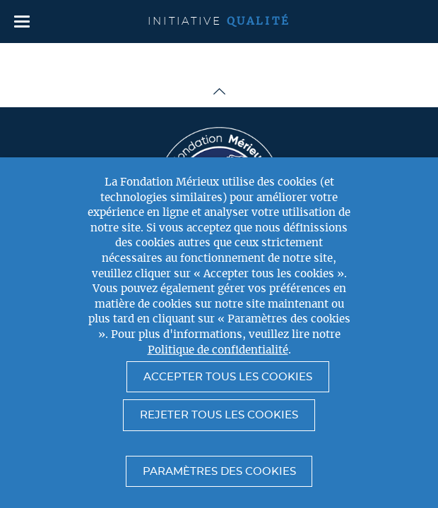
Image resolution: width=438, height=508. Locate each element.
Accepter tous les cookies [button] (227, 377)
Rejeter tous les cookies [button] (219, 415)
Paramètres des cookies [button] (219, 471)
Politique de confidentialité (218, 350)
